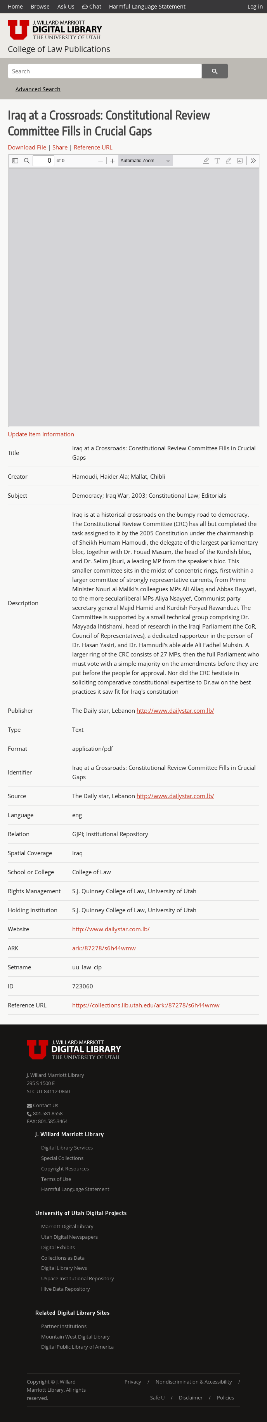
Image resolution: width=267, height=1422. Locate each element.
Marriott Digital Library (67, 1226)
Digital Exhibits (58, 1247)
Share (60, 147)
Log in (255, 6)
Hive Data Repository (65, 1288)
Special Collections (62, 1158)
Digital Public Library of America (77, 1346)
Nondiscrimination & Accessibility (194, 1381)
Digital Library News (64, 1267)
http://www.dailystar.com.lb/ (175, 710)
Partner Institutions (64, 1326)
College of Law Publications (59, 48)
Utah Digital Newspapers (69, 1236)
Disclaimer (191, 1397)
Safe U (157, 1397)
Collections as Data (63, 1257)
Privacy (133, 1381)
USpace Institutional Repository (77, 1278)
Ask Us (66, 6)
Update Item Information (41, 434)
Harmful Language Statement (147, 6)
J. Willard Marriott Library (55, 1074)
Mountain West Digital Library (75, 1336)
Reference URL (93, 147)
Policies (225, 1397)
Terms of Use (56, 1178)
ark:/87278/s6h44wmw (104, 948)
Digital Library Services (67, 1147)
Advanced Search (38, 89)
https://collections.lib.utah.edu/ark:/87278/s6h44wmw (146, 1005)
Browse (40, 6)
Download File (27, 147)
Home (15, 6)
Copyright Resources (65, 1168)
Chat (91, 6)
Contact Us (42, 1105)
